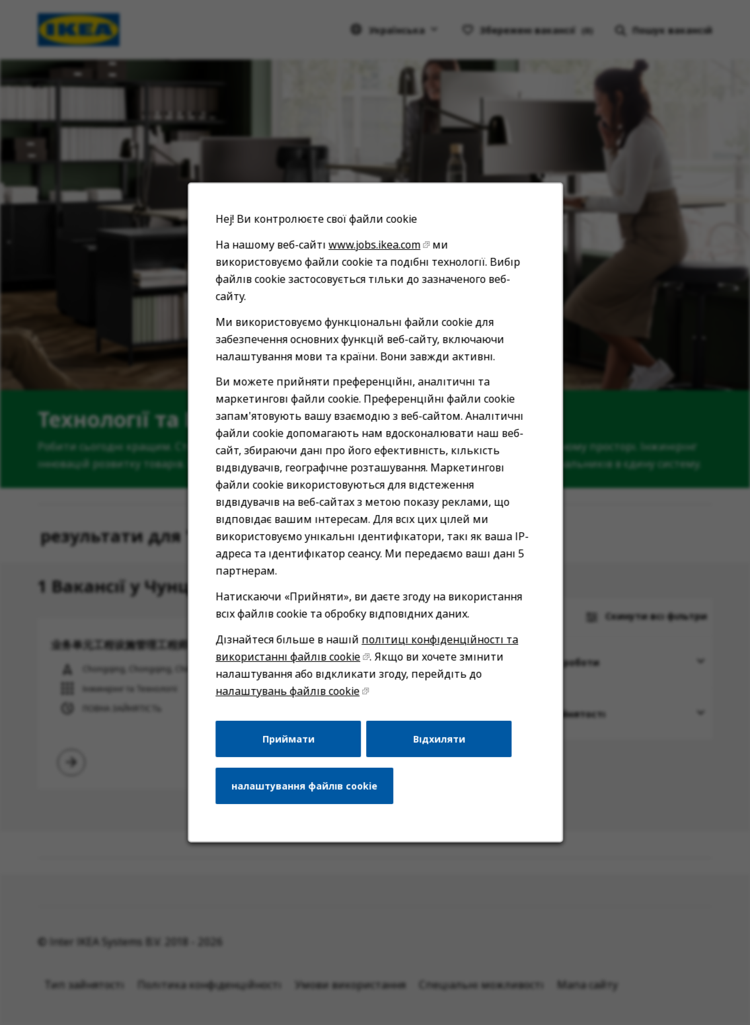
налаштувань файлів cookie (290, 707)
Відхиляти (436, 753)
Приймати (291, 753)
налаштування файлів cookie (306, 798)
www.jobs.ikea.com (374, 275)
